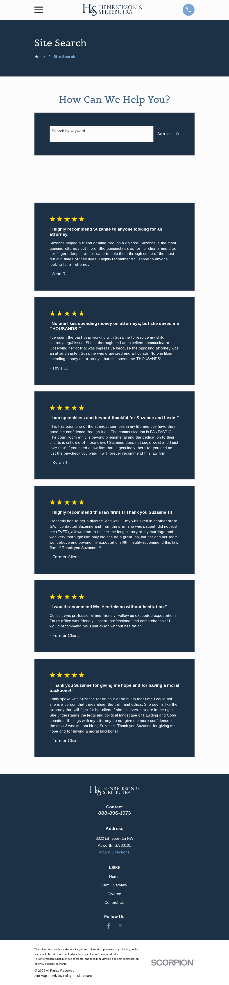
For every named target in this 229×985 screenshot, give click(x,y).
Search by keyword (68, 131)
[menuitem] (40, 976)
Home (114, 876)
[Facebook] (108, 926)
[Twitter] (120, 926)
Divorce (114, 894)
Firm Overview (114, 885)
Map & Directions (114, 852)
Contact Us (114, 902)
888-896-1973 (114, 813)
